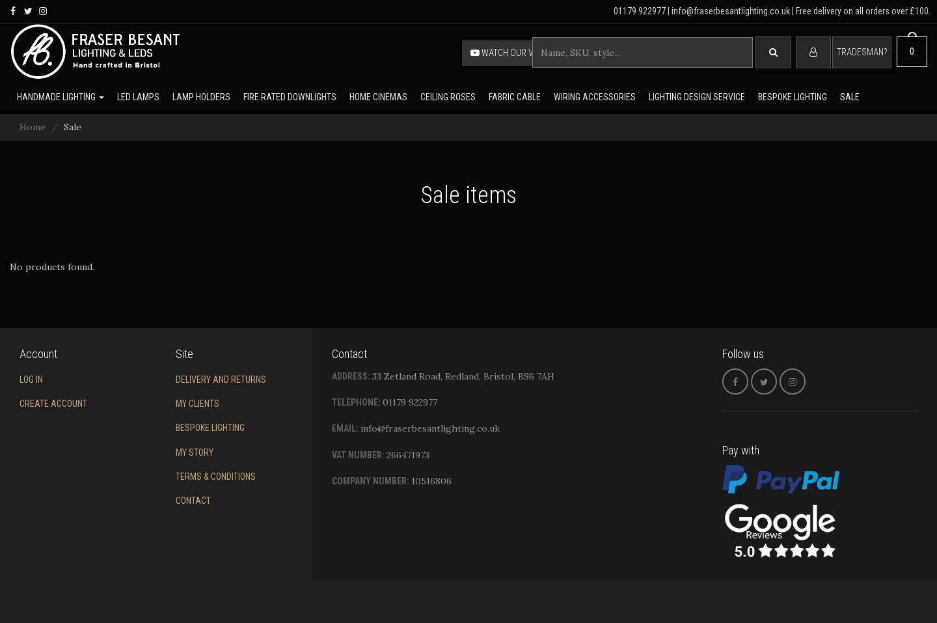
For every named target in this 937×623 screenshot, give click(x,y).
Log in (31, 379)
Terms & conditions (216, 476)
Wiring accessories (595, 97)
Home (33, 127)
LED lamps (138, 97)
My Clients (197, 403)
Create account (53, 403)
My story (194, 452)
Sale (850, 97)
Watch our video (510, 53)
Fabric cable (515, 97)
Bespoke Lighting (210, 427)
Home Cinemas (378, 97)
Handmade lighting (60, 97)
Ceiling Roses (448, 97)
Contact (193, 500)
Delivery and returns (221, 379)
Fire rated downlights (289, 97)
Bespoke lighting (792, 97)
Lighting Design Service (697, 97)
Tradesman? (862, 52)
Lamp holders (201, 97)
